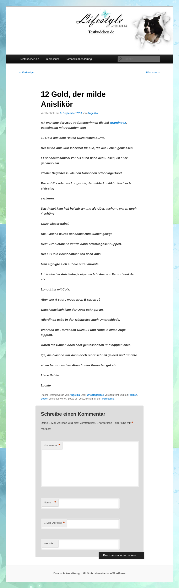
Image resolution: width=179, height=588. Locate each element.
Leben (44, 398)
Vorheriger (26, 72)
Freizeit (133, 395)
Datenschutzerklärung (78, 59)
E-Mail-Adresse (54, 523)
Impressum (52, 59)
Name (50, 503)
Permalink (108, 398)
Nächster (153, 72)
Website (49, 543)
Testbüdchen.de (29, 59)
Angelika (92, 113)
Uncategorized (95, 395)
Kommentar (52, 445)
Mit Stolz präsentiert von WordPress (104, 573)
